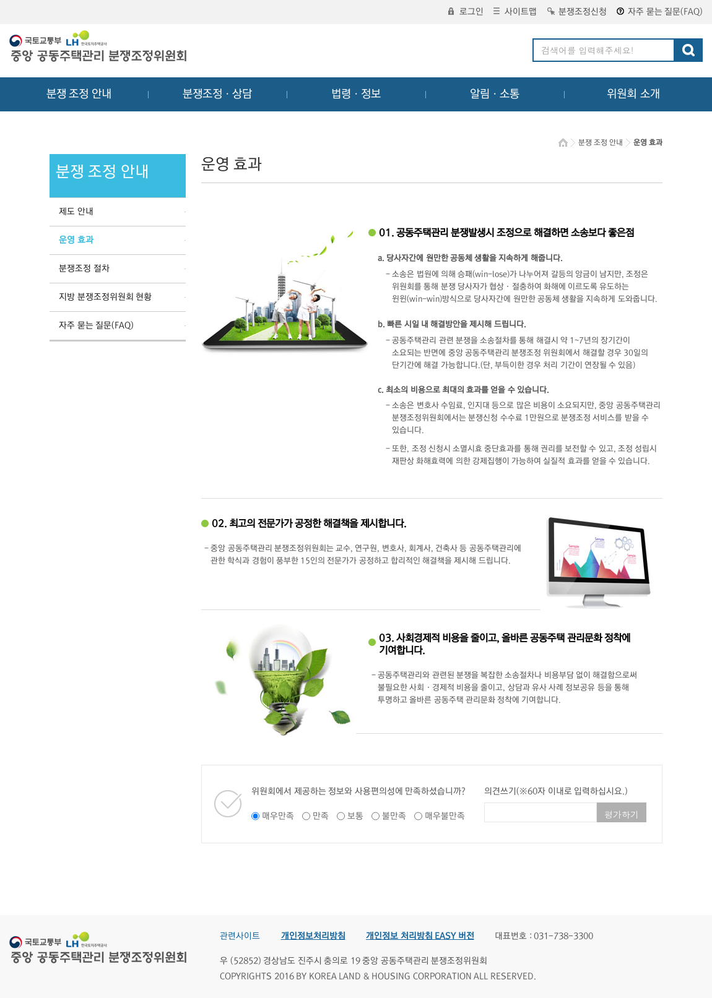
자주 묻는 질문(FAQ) (660, 12)
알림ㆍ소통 (494, 94)
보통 (355, 816)
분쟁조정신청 (577, 12)
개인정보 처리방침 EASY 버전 (420, 936)
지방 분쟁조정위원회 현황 (105, 297)
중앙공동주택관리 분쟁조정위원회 (99, 47)
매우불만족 (445, 816)
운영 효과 (76, 240)
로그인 (466, 12)
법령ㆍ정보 (356, 94)
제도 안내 (76, 212)
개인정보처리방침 (313, 936)
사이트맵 (515, 12)
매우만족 (278, 816)
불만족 (394, 816)
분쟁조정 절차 (84, 268)
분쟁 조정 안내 (78, 94)
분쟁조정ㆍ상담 (217, 94)
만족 (321, 816)
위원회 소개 (634, 94)
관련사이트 (240, 936)
